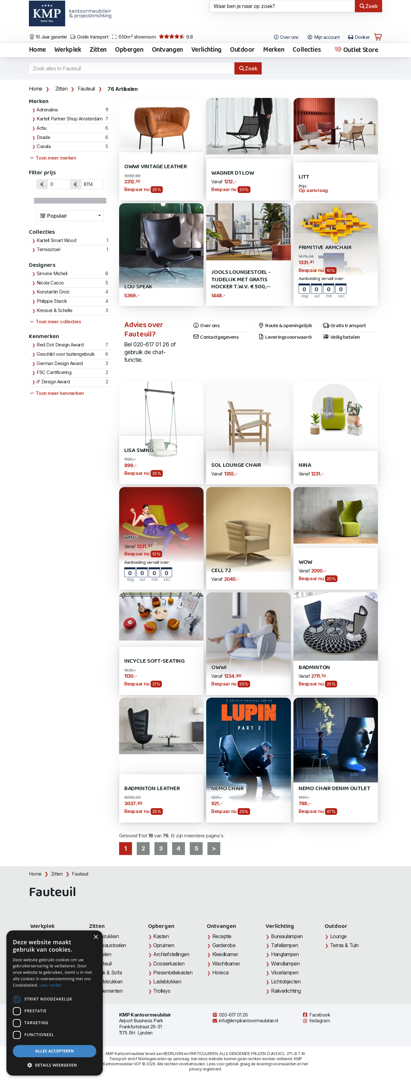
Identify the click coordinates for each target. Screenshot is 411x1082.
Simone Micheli (52, 273)
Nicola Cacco (50, 283)
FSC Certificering (54, 372)
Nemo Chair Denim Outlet (334, 789)
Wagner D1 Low (232, 173)
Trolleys (161, 991)
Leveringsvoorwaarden (285, 337)
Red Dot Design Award (60, 345)
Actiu (42, 128)
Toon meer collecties (55, 322)
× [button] (95, 937)
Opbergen (129, 50)
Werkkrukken (108, 981)
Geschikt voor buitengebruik (65, 354)
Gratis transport (89, 37)
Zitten (98, 50)
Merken (273, 50)
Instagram (316, 1021)
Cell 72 (221, 571)
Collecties (307, 50)
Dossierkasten (168, 963)
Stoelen (102, 954)
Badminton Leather (152, 789)
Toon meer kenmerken (56, 393)
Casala (43, 146)
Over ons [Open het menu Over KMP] (286, 37)
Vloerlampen (284, 972)
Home (37, 50)
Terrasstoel (48, 249)
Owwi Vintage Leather (155, 167)
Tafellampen (284, 945)
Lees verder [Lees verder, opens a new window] (50, 985)
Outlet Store (356, 50)
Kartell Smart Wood (56, 240)
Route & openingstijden (285, 325)
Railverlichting (286, 991)
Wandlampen (285, 963)
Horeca (220, 972)
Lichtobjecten (286, 981)
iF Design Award (53, 382)
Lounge (338, 936)
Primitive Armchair (325, 248)
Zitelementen (108, 991)
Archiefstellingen (171, 954)
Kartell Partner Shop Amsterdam (70, 119)
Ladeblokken (167, 981)
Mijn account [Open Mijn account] (323, 37)
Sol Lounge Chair (236, 465)
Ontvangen (167, 50)
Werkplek (68, 50)
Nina (305, 465)
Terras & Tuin (344, 945)
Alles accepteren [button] (54, 1051)
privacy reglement (205, 1069)
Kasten (161, 936)
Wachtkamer (226, 963)
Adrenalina (47, 110)
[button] (54, 1065)
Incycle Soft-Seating (154, 661)
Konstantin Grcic (53, 292)
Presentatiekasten (172, 972)
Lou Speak (138, 287)
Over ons (206, 325)
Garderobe (224, 945)
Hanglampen (285, 954)
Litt (304, 177)
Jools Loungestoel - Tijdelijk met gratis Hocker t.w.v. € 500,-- (240, 279)
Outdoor (242, 50)
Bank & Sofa (108, 972)
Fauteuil (86, 88)
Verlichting (206, 50)
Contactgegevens (216, 337)
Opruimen (163, 945)
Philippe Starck (52, 301)
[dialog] (54, 1003)
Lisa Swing (138, 451)
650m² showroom (133, 37)
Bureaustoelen (110, 945)
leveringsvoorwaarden (276, 1063)
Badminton (314, 668)
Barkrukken (106, 936)
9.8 (176, 37)
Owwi (218, 668)
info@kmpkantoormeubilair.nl (245, 1021)
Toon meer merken (52, 158)
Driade (43, 137)
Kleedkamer (225, 954)
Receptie (222, 936)
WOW (305, 562)
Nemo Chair (227, 789)
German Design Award (60, 363)
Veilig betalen (341, 337)
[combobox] (70, 215)
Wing (131, 538)
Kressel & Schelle (54, 310)
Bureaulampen (287, 936)
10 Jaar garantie (48, 37)
